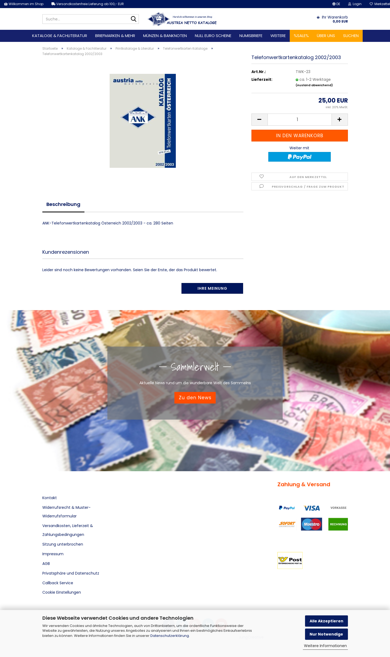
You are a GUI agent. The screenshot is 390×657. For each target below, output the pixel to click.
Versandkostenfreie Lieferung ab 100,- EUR (87, 4)
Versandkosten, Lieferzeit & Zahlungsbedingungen (67, 530)
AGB (46, 563)
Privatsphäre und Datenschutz (70, 573)
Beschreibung (63, 204)
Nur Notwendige (326, 634)
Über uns (326, 35)
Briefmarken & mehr (115, 35)
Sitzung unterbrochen (62, 544)
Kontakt (49, 497)
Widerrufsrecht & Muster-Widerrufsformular (66, 512)
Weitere (278, 35)
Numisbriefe (250, 35)
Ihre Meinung (212, 288)
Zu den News (195, 397)
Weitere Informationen (325, 645)
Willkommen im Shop (23, 4)
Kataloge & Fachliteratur (59, 35)
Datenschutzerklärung (169, 635)
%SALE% (301, 35)
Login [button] (355, 4)
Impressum (53, 554)
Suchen (351, 35)
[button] (336, 4)
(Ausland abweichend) (314, 85)
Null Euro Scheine (213, 35)
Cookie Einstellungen (61, 592)
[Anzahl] (300, 120)
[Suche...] (134, 19)
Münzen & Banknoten (165, 35)
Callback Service (57, 583)
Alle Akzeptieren (326, 621)
